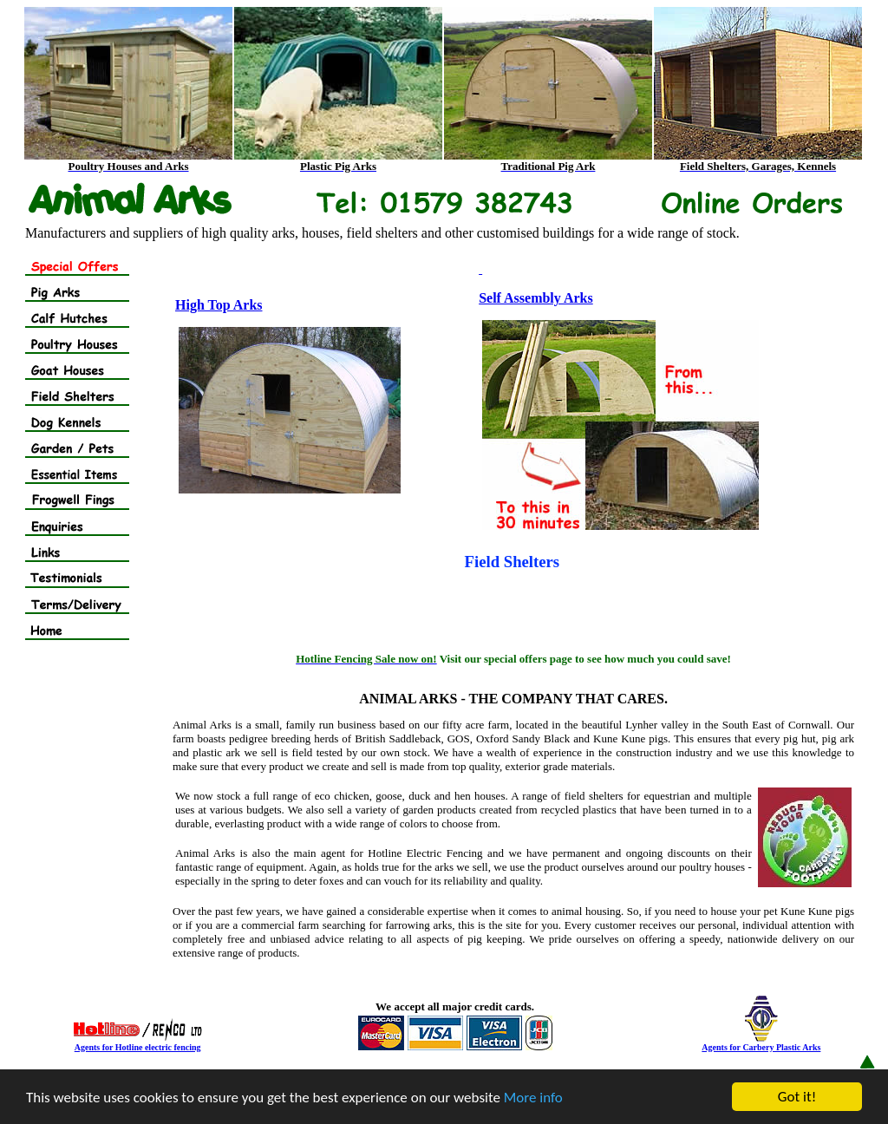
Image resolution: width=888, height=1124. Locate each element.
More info (533, 1097)
